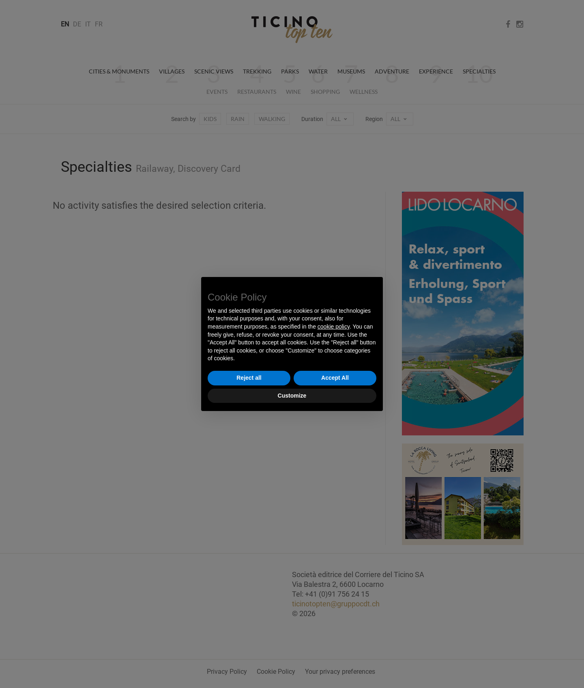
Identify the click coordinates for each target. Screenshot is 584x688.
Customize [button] (292, 395)
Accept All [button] (335, 377)
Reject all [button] (248, 377)
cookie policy (334, 326)
